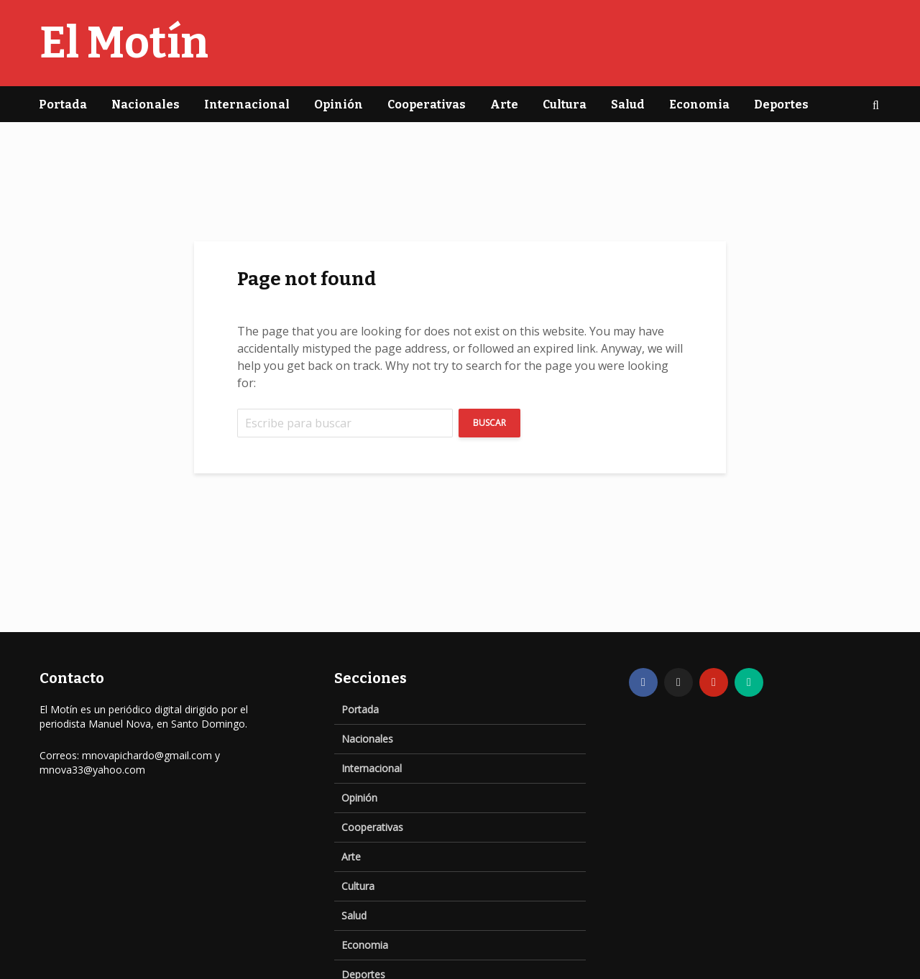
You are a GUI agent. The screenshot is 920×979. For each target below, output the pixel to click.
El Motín (124, 43)
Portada (63, 104)
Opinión (338, 104)
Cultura (564, 104)
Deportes (781, 104)
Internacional (247, 104)
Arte (504, 104)
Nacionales (145, 104)
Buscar (489, 423)
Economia (699, 104)
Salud (628, 104)
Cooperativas (426, 104)
